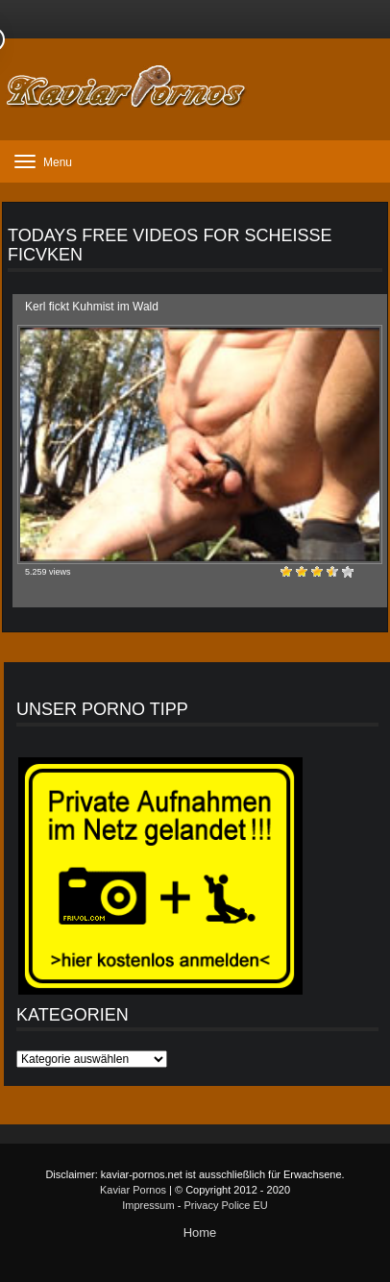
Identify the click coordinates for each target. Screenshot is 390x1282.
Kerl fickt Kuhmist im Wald (91, 306)
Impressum (148, 1205)
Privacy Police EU (225, 1205)
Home (200, 1232)
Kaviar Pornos (133, 1190)
